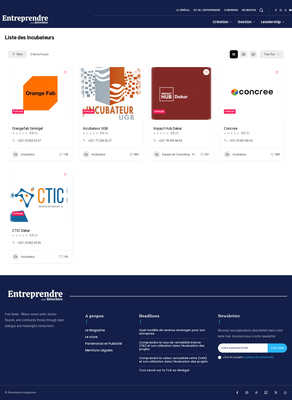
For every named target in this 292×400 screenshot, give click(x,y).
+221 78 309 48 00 (170, 140)
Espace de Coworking (171, 154)
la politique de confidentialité (258, 357)
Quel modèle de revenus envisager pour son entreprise (172, 332)
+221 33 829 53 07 (29, 140)
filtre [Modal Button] (17, 54)
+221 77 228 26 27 (100, 140)
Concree (231, 128)
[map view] (253, 54)
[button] (261, 10)
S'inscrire (277, 348)
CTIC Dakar (21, 230)
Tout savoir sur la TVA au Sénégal (164, 370)
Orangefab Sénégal (27, 128)
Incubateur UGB (95, 128)
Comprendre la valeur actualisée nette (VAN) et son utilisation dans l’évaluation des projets (173, 360)
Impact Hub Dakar (167, 128)
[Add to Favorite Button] (65, 72)
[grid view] (234, 54)
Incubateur (23, 154)
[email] (242, 348)
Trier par (269, 54)
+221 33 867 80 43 (241, 140)
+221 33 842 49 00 (29, 242)
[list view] (243, 54)
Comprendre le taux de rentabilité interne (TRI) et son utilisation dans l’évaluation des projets (171, 345)
